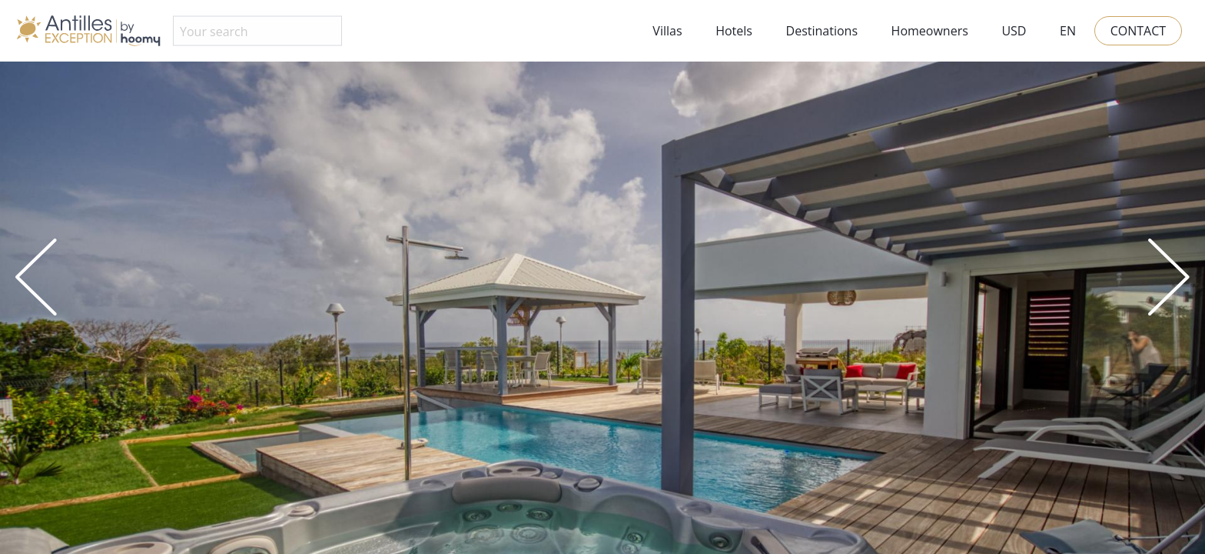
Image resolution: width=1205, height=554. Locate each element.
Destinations (822, 30)
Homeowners (929, 30)
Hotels (733, 30)
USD (1013, 30)
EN (1068, 30)
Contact (1138, 30)
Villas (667, 30)
